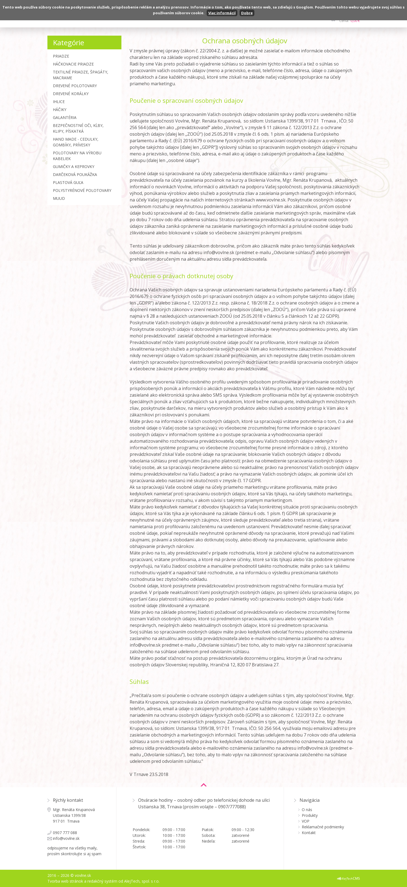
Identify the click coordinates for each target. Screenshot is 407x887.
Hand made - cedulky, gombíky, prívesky (75, 142)
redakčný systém (102, 881)
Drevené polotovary (75, 85)
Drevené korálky (71, 93)
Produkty (310, 815)
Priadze (61, 56)
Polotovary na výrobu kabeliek (77, 155)
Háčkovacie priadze (73, 64)
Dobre (247, 12)
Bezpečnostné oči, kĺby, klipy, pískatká (78, 128)
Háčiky (59, 109)
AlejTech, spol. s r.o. (142, 881)
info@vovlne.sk (66, 838)
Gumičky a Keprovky (73, 166)
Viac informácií (222, 12)
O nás (307, 809)
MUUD (59, 198)
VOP (305, 821)
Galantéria (64, 117)
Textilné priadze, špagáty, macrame (80, 74)
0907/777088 (231, 807)
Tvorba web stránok (65, 881)
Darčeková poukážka (75, 174)
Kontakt (309, 832)
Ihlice (59, 101)
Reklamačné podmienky (323, 826)
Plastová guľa (68, 182)
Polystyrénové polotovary (82, 190)
